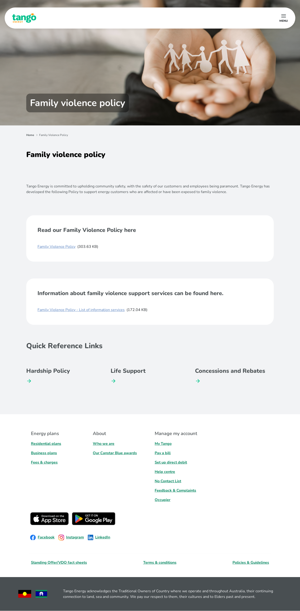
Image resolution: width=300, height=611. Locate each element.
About (99, 433)
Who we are (103, 443)
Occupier (162, 499)
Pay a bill (163, 453)
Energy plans (45, 433)
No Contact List (168, 481)
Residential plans (46, 443)
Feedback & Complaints (175, 490)
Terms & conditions (159, 562)
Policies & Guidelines (250, 562)
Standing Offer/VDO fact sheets (59, 562)
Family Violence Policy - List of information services (81, 309)
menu (283, 21)
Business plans (44, 453)
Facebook (42, 537)
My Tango (163, 443)
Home (30, 135)
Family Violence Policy (56, 246)
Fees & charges (44, 462)
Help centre (165, 471)
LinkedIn (99, 537)
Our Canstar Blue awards (115, 453)
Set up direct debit (171, 462)
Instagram (71, 537)
